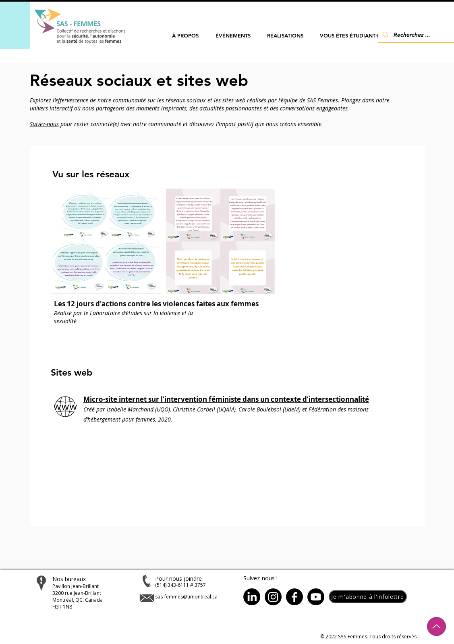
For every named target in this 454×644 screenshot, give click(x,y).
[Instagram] (273, 596)
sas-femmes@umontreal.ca (186, 596)
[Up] (436, 626)
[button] (185, 36)
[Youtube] (315, 596)
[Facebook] (294, 596)
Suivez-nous (44, 124)
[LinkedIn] (251, 596)
